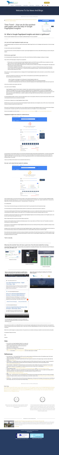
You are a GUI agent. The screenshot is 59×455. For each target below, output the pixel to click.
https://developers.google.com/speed (43, 368)
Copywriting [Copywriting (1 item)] (25, 387)
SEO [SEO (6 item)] (26, 389)
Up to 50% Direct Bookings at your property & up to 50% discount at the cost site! (29, 420)
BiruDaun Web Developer (30, 430)
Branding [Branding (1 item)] (11, 387)
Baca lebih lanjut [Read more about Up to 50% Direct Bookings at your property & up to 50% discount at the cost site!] (17, 426)
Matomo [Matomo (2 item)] (53, 388)
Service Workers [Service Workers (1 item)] (34, 389)
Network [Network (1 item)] (5, 389)
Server (10, 20)
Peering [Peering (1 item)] (11, 389)
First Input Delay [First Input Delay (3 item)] (17, 388)
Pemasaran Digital (18, 5)
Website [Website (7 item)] (5, 391)
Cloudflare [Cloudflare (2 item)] (15, 387)
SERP (8, 20)
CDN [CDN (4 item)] (13, 387)
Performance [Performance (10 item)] (15, 389)
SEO (6, 20)
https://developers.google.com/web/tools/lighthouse (15, 372)
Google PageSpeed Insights (17, 19)
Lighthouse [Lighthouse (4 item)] (49, 388)
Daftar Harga (32, 5)
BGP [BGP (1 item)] (9, 387)
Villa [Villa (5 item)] (49, 389)
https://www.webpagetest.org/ (20, 350)
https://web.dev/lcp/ (13, 360)
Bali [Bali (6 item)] (7, 387)
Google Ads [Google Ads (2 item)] (35, 388)
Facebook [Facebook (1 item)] (13, 388)
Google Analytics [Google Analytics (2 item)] (39, 388)
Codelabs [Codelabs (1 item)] (22, 387)
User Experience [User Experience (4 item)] (45, 389)
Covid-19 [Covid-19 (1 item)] (28, 387)
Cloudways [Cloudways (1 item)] (19, 387)
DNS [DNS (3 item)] (4, 388)
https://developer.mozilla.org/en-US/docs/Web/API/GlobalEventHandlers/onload (41, 379)
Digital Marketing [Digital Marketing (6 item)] (46, 387)
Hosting (23, 19)
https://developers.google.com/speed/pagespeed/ (27, 111)
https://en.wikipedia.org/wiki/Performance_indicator (17, 367)
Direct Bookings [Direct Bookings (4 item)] (52, 387)
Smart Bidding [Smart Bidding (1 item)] (38, 389)
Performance (31, 19)
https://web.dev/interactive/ (48, 366)
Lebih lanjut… (38, 5)
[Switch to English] (42, 5)
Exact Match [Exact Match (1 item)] (10, 388)
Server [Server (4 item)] (30, 389)
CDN (6, 19)
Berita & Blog (26, 5)
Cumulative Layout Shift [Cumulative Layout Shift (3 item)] (39, 387)
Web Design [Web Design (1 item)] (51, 389)
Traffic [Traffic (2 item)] (42, 389)
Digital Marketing (10, 19)
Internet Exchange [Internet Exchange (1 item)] (44, 388)
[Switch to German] (47, 5)
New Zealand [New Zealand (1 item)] (8, 389)
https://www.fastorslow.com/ (20, 349)
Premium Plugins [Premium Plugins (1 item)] (20, 389)
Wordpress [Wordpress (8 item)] (14, 391)
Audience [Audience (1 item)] (5, 387)
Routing (34, 19)
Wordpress (16, 20)
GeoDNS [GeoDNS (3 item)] (31, 388)
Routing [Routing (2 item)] (24, 389)
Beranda (12, 5)
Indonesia (26, 19)
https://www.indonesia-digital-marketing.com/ (44, 111)
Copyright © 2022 (23, 430)
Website (12, 20)
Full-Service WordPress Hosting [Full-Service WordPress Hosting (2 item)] (25, 388)
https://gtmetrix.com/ (11, 349)
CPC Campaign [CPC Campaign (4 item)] (32, 387)
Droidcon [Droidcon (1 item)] (7, 388)
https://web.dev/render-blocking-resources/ (14, 363)
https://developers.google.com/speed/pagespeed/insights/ (26, 368)
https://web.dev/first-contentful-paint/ (27, 357)
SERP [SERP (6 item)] (28, 389)
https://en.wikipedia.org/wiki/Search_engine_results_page (18, 373)
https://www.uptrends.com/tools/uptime (33, 349)
